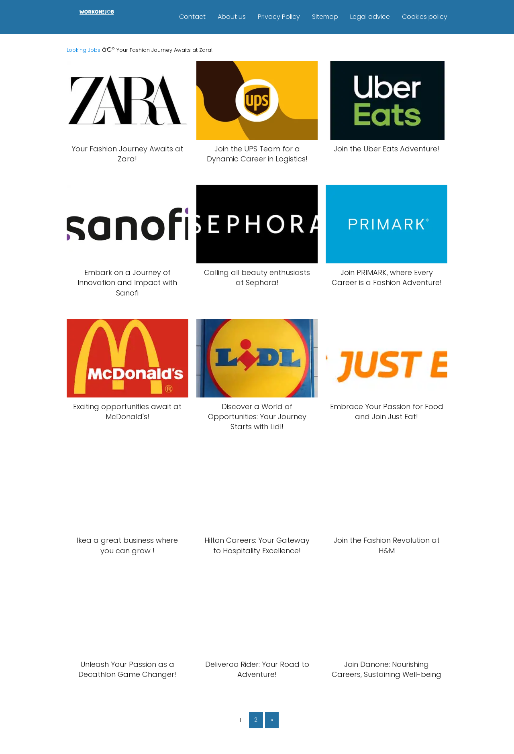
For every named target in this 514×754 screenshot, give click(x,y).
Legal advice (370, 16)
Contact (192, 16)
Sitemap (325, 16)
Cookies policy (424, 16)
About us (232, 16)
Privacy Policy (279, 16)
